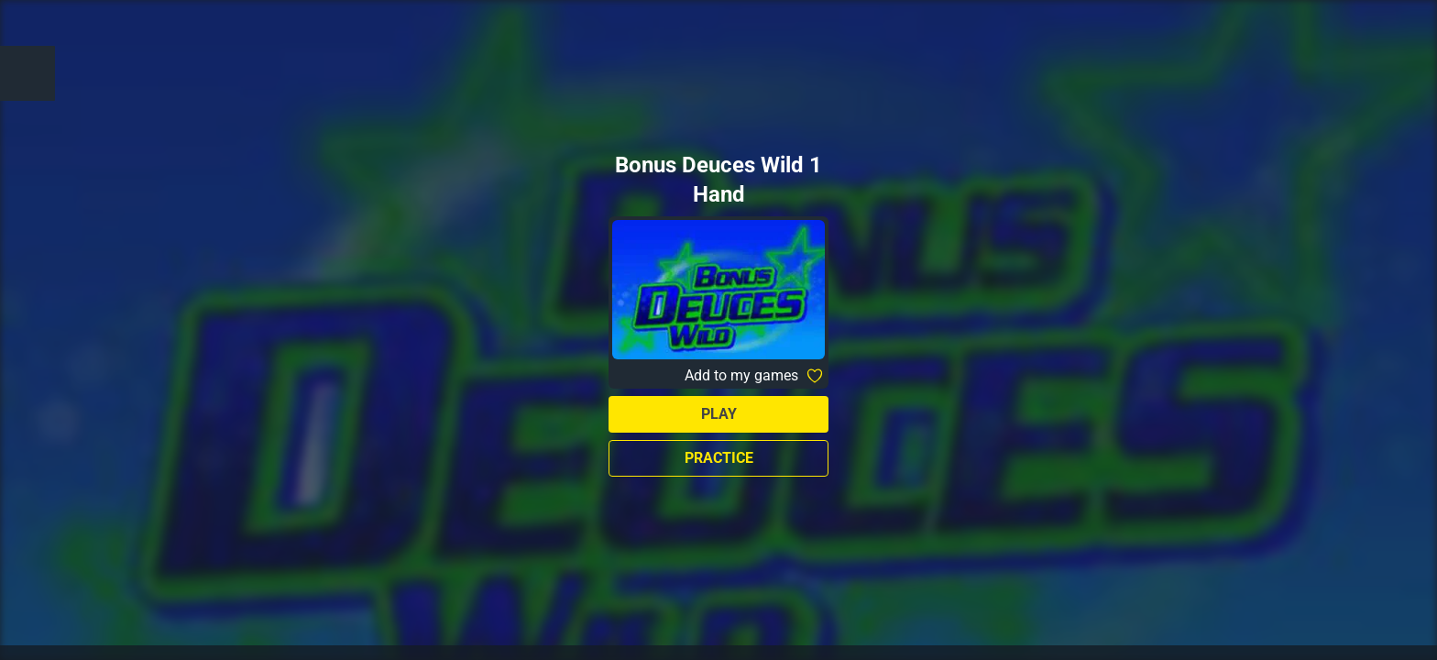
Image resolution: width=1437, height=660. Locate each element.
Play (719, 414)
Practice (719, 458)
